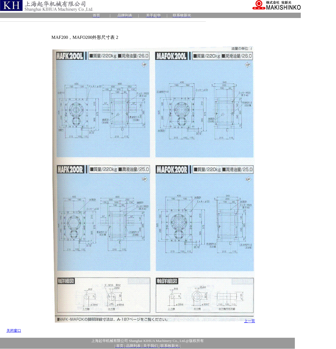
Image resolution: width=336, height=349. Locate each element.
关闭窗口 (13, 330)
